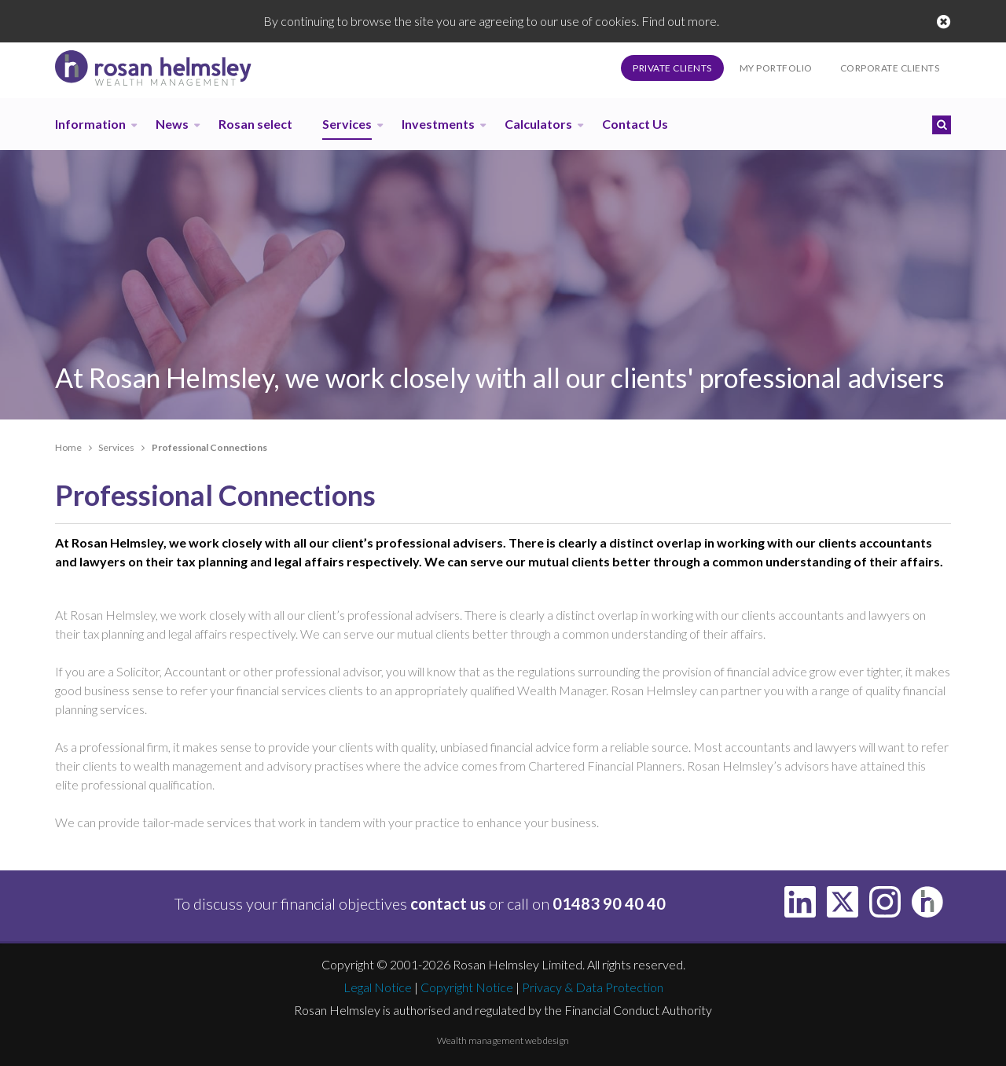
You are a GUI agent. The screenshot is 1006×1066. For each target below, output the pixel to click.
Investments (438, 123)
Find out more (679, 20)
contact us (448, 903)
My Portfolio (776, 68)
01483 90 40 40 (609, 903)
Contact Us (635, 123)
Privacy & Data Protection (592, 987)
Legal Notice (377, 987)
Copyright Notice (466, 987)
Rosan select (255, 123)
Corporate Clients (890, 68)
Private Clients (672, 68)
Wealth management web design (503, 1040)
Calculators (538, 123)
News (172, 123)
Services (347, 123)
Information (90, 123)
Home (68, 447)
